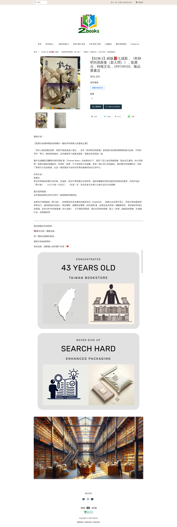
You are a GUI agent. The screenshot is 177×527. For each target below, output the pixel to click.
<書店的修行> (63, 44)
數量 (92, 94)
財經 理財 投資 (79, 44)
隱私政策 (88, 522)
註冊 (119, 2)
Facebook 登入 (127, 2)
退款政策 (96, 522)
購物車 (141, 2)
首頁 (39, 44)
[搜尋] (40, 2)
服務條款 (80, 522)
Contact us (134, 44)
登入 (112, 2)
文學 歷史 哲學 (95, 44)
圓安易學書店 (121, 44)
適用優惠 (94, 82)
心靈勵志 (108, 44)
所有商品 (49, 44)
